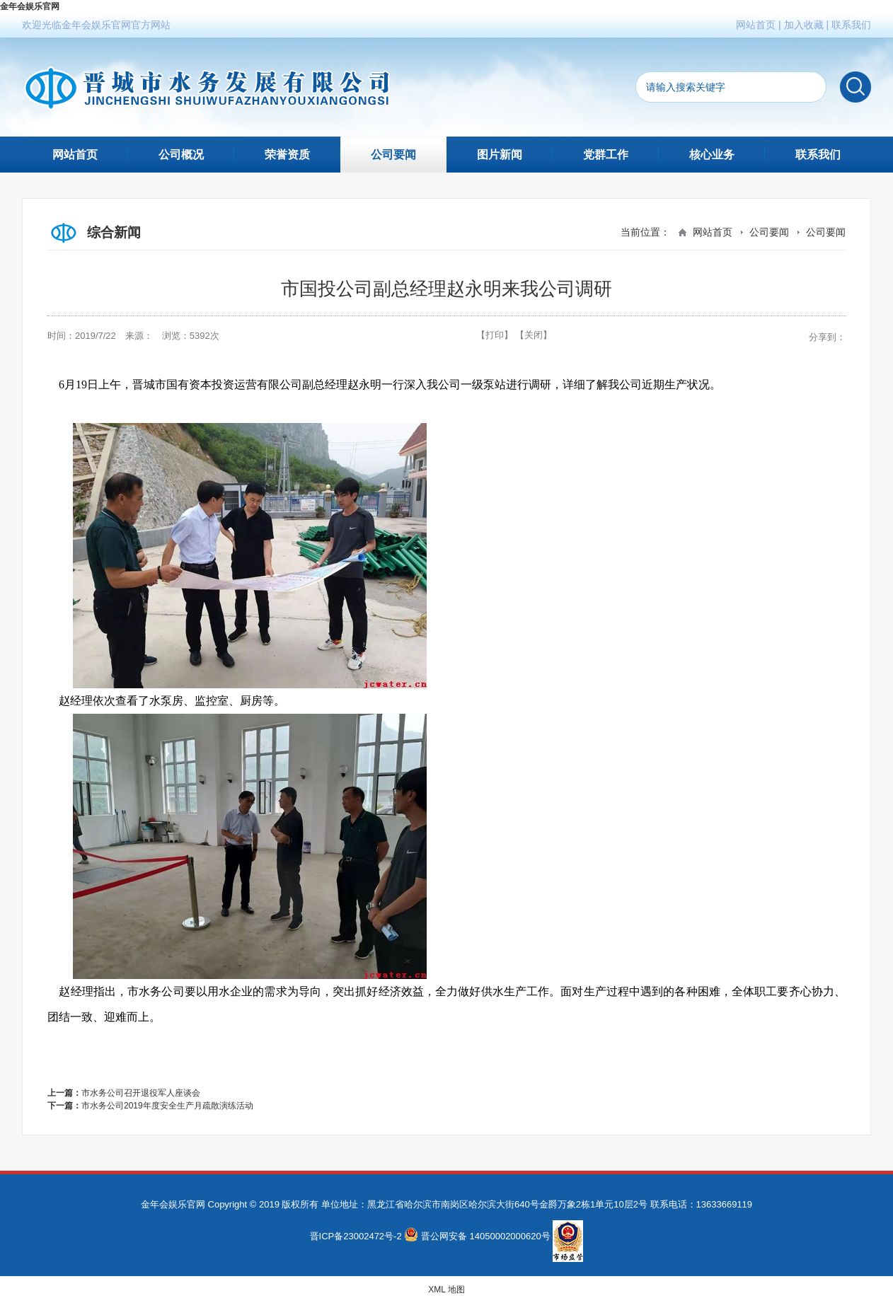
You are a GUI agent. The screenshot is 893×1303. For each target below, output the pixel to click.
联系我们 (851, 24)
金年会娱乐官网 (29, 6)
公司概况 (181, 155)
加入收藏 (804, 24)
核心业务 (711, 155)
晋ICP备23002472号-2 (356, 1236)
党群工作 (605, 155)
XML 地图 (446, 1290)
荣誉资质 (287, 155)
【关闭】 (533, 335)
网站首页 (756, 24)
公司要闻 (393, 155)
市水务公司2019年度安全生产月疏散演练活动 (167, 1106)
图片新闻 (499, 155)
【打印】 (494, 335)
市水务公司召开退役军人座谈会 (140, 1093)
